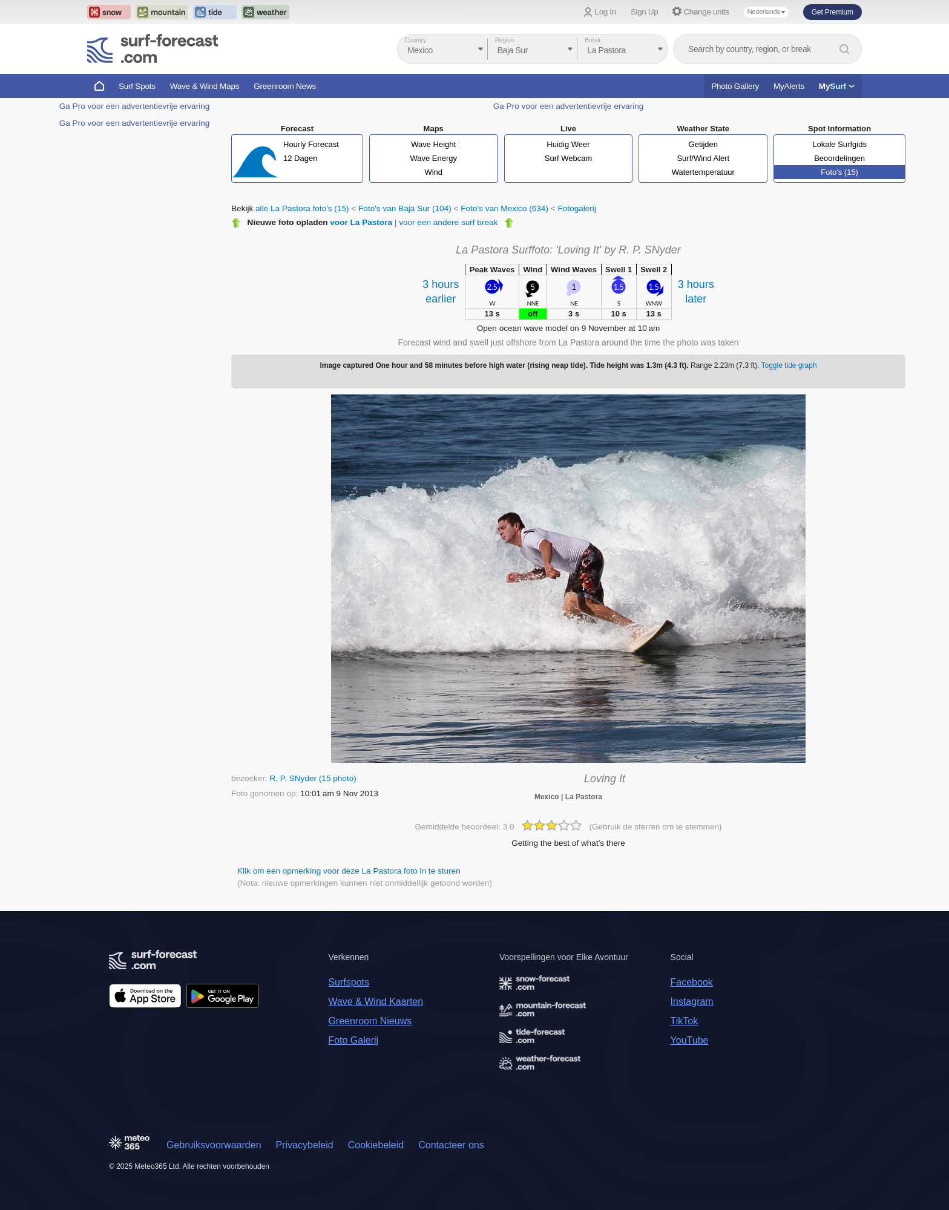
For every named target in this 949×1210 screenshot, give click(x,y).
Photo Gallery (735, 86)
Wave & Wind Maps (205, 86)
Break (592, 40)
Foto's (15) (839, 172)
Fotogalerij (576, 208)
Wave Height (433, 144)
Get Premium (832, 12)
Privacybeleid (304, 1145)
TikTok (684, 1021)
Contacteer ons (451, 1145)
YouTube (690, 1040)
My (837, 86)
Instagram (692, 1001)
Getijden (703, 144)
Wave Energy (433, 158)
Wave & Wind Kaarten (375, 1001)
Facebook (692, 982)
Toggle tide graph (789, 365)
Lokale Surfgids (839, 144)
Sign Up (644, 11)
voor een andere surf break (448, 222)
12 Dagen (300, 158)
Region (504, 40)
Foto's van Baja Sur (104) (405, 208)
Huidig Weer (568, 144)
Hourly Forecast (311, 144)
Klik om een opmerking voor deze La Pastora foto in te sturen (349, 870)
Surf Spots (137, 86)
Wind (433, 172)
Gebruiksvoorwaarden (213, 1145)
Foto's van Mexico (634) (504, 208)
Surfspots (348, 982)
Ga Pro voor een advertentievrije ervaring (134, 106)
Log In (605, 11)
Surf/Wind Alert (703, 158)
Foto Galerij (353, 1040)
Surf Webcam (569, 158)
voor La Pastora (361, 222)
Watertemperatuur (703, 172)
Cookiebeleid (376, 1145)
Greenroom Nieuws (370, 1021)
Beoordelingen (839, 158)
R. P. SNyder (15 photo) (312, 778)
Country (415, 40)
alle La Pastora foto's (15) (302, 208)
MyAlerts (788, 86)
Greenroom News (285, 86)
